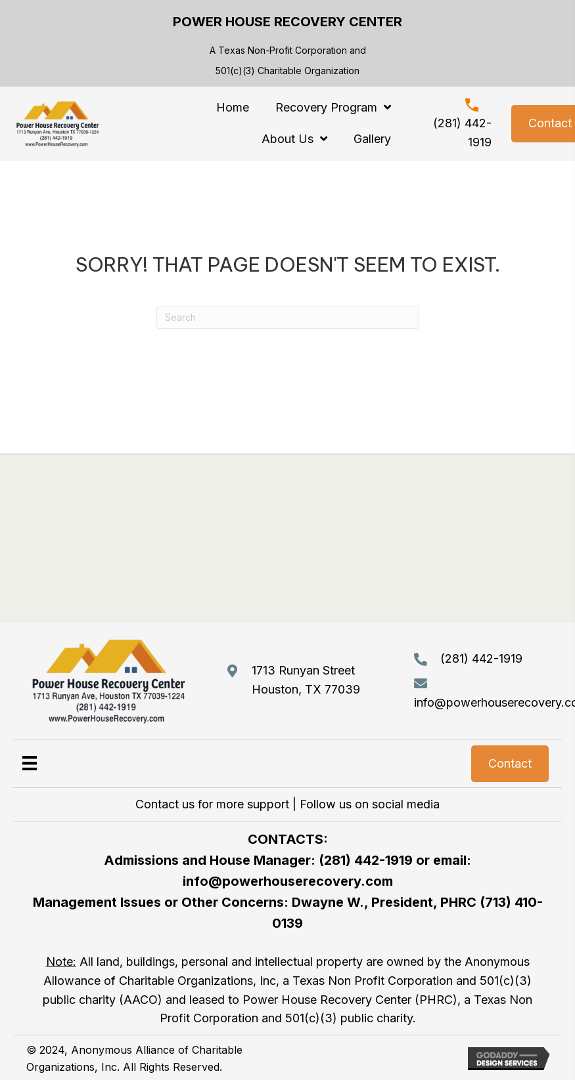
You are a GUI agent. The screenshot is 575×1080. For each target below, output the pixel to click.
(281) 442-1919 (481, 658)
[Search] (287, 317)
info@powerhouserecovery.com (288, 881)
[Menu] (29, 762)
